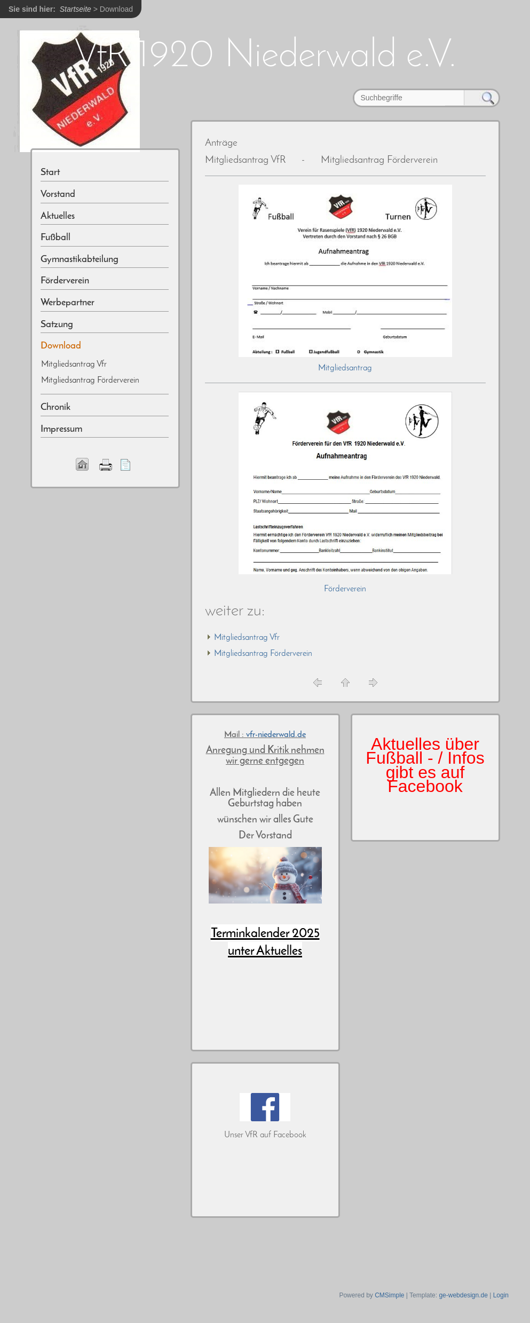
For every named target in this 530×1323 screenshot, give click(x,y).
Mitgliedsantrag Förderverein (263, 653)
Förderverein (345, 589)
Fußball (55, 238)
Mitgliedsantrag (345, 368)
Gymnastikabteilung (79, 260)
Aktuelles (58, 216)
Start (50, 173)
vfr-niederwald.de (276, 735)
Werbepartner (67, 303)
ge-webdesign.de (463, 1295)
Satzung (57, 325)
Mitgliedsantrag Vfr (247, 637)
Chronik (55, 407)
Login (501, 1295)
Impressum (61, 429)
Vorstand (58, 194)
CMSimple (389, 1295)
